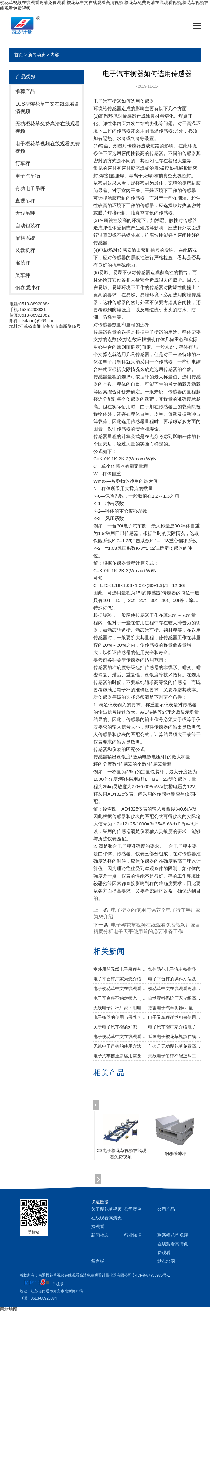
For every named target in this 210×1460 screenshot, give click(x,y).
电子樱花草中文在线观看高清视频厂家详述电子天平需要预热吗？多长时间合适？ (119, 988)
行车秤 (22, 163)
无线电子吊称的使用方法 (117, 1046)
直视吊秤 (25, 200)
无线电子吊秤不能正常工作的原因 (174, 1055)
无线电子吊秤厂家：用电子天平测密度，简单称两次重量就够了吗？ (119, 1007)
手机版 (57, 1284)
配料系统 (25, 238)
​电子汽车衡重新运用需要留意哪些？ (119, 1055)
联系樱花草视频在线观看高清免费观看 (172, 1244)
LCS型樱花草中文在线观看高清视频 (47, 107)
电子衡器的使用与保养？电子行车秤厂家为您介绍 (119, 1017)
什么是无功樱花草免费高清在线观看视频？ (174, 1046)
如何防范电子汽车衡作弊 (172, 969)
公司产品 (166, 1209)
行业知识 (133, 1235)
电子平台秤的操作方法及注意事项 (174, 978)
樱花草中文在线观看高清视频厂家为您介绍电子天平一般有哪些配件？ (174, 988)
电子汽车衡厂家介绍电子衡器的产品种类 (174, 1026)
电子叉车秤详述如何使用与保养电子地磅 (174, 1017)
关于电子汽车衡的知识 (115, 1026)
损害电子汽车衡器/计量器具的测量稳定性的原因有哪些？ (174, 1007)
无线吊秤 (25, 213)
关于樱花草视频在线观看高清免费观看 (106, 1218)
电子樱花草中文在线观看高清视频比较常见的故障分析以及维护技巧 (119, 1036)
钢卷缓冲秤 (27, 287)
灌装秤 (22, 262)
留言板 (97, 1261)
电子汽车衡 (27, 176)
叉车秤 (22, 275)
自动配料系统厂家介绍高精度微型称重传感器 (174, 998)
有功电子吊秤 (30, 188)
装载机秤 (25, 250)
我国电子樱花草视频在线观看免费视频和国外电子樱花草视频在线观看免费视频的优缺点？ (174, 1036)
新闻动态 (36, 54)
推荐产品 (25, 91)
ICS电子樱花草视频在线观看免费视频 (120, 1153)
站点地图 (166, 1261)
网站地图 (8, 1309)
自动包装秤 (27, 225)
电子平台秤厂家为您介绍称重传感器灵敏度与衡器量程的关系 (119, 978)
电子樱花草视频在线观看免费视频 (47, 147)
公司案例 (133, 1209)
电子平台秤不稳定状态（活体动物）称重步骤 (119, 998)
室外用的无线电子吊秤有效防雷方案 (119, 969)
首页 (18, 54)
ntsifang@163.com (37, 320)
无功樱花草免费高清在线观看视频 (47, 127)
